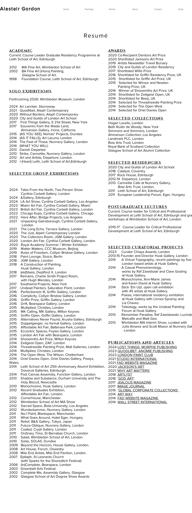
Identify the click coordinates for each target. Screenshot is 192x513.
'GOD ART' (126, 378)
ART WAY (125, 394)
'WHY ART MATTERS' (133, 371)
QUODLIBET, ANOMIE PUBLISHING (145, 351)
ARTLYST (125, 375)
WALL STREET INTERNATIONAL (142, 402)
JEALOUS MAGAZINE (134, 382)
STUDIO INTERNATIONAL (137, 359)
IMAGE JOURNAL (131, 386)
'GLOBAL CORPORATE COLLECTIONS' (148, 390)
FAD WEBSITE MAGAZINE (137, 363)
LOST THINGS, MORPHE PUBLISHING (147, 347)
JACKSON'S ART (131, 367)
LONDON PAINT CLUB (135, 355)
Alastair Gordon (20, 8)
